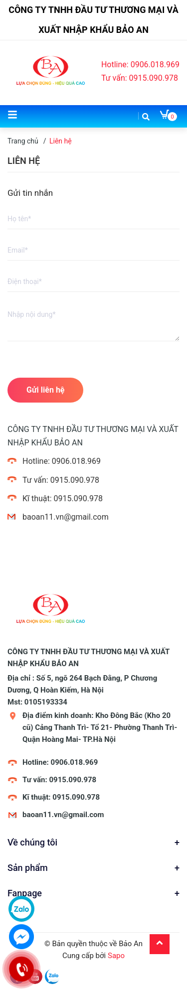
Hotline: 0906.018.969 (140, 64)
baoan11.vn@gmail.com (65, 517)
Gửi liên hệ (45, 390)
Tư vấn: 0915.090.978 (139, 78)
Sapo (116, 955)
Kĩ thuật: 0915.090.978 (62, 498)
